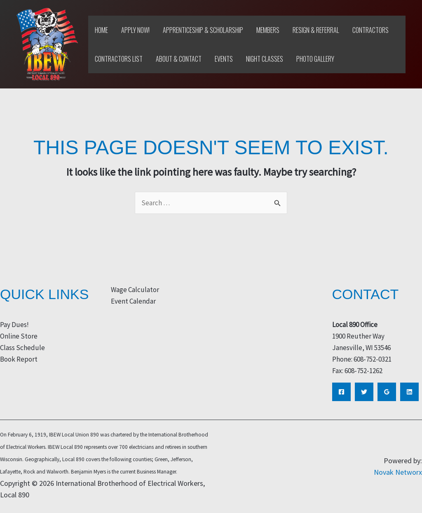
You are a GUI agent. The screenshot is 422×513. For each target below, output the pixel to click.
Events (224, 59)
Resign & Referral (316, 30)
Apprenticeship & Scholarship (203, 30)
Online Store (19, 336)
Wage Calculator (135, 289)
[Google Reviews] (386, 392)
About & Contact (179, 59)
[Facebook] (341, 392)
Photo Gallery (315, 59)
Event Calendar (133, 301)
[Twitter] (364, 392)
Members (267, 30)
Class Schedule (22, 347)
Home (101, 30)
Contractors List (119, 59)
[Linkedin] (409, 392)
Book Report (19, 359)
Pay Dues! (14, 324)
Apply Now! (135, 30)
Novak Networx (398, 472)
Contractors (370, 30)
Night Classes (264, 59)
